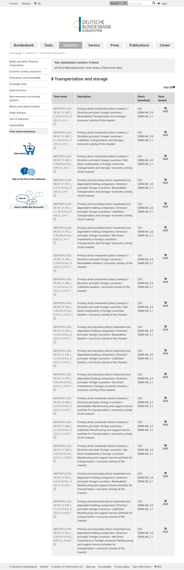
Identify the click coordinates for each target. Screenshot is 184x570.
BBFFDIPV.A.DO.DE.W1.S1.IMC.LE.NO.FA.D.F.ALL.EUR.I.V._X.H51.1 (63, 308)
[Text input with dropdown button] (142, 3)
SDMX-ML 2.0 (145, 112)
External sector (17, 90)
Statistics (31, 53)
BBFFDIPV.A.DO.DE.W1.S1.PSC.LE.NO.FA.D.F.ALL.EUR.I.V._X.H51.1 (63, 380)
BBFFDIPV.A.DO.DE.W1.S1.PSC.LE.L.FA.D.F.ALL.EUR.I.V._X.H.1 (63, 209)
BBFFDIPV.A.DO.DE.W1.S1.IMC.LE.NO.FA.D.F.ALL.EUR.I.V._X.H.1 (63, 162)
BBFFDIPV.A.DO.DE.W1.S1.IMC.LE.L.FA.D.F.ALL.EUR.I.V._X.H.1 (63, 138)
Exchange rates (18, 84)
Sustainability (16, 125)
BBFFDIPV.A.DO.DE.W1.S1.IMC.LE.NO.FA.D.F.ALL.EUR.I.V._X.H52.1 (63, 451)
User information (142, 566)
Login (162, 3)
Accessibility (104, 566)
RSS (158, 566)
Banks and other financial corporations (23, 63)
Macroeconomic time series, (82, 68)
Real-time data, (111, 68)
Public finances (17, 112)
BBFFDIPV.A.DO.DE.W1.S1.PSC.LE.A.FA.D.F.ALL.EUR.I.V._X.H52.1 (63, 479)
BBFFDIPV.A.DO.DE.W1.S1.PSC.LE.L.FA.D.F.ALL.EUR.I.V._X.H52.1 (63, 507)
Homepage (15, 53)
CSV (140, 108)
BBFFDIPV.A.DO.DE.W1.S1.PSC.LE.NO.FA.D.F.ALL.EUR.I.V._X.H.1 (63, 233)
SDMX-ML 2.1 (145, 116)
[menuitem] (23, 45)
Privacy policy (122, 566)
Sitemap (90, 566)
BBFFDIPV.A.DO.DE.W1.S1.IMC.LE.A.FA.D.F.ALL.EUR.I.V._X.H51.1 (63, 261)
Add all (169, 87)
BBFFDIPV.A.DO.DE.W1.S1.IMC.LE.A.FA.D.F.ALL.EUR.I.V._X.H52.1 (63, 404)
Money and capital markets (24, 106)
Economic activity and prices (25, 71)
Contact (13, 3)
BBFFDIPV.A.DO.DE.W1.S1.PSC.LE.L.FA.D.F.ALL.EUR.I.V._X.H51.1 (63, 356)
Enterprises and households (24, 77)
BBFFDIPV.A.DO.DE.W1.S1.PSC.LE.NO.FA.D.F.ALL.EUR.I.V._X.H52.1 (63, 534)
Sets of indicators (19, 119)
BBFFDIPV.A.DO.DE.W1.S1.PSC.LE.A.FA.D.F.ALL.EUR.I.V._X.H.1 (63, 185)
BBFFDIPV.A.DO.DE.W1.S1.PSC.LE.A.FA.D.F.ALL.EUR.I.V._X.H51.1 (63, 332)
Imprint (44, 566)
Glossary (26, 3)
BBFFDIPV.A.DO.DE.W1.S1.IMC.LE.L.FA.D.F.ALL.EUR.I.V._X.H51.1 (63, 285)
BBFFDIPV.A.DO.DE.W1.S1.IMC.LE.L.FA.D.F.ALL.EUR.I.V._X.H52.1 (63, 427)
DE (37, 3)
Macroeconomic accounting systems (24, 98)
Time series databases (52, 53)
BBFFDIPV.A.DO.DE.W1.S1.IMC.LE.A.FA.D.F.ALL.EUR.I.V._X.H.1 (63, 114)
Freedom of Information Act (67, 566)
